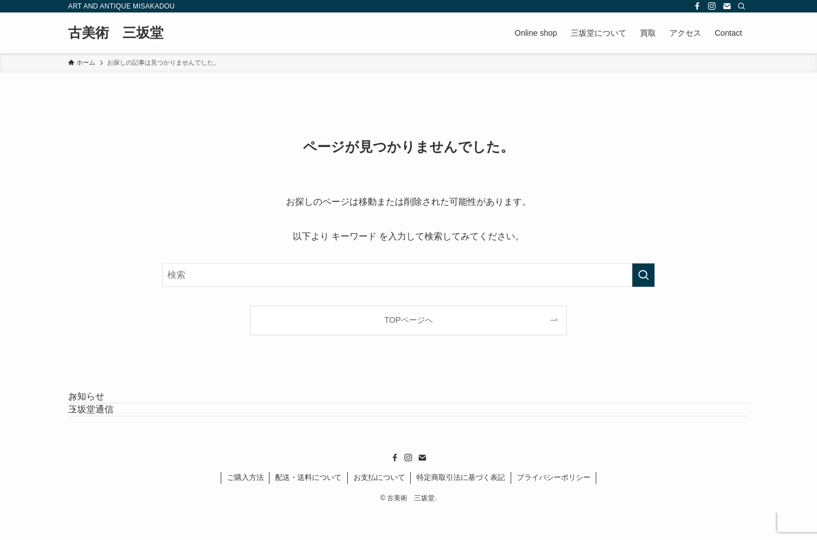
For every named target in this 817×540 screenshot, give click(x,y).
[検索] (741, 6)
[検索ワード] (408, 275)
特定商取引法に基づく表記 (460, 504)
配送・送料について (308, 504)
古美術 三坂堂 (115, 33)
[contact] (726, 6)
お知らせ (100, 403)
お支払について (379, 504)
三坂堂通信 (104, 429)
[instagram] (712, 6)
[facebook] (697, 6)
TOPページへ (408, 319)
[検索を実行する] (643, 275)
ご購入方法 (245, 504)
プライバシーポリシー (554, 504)
